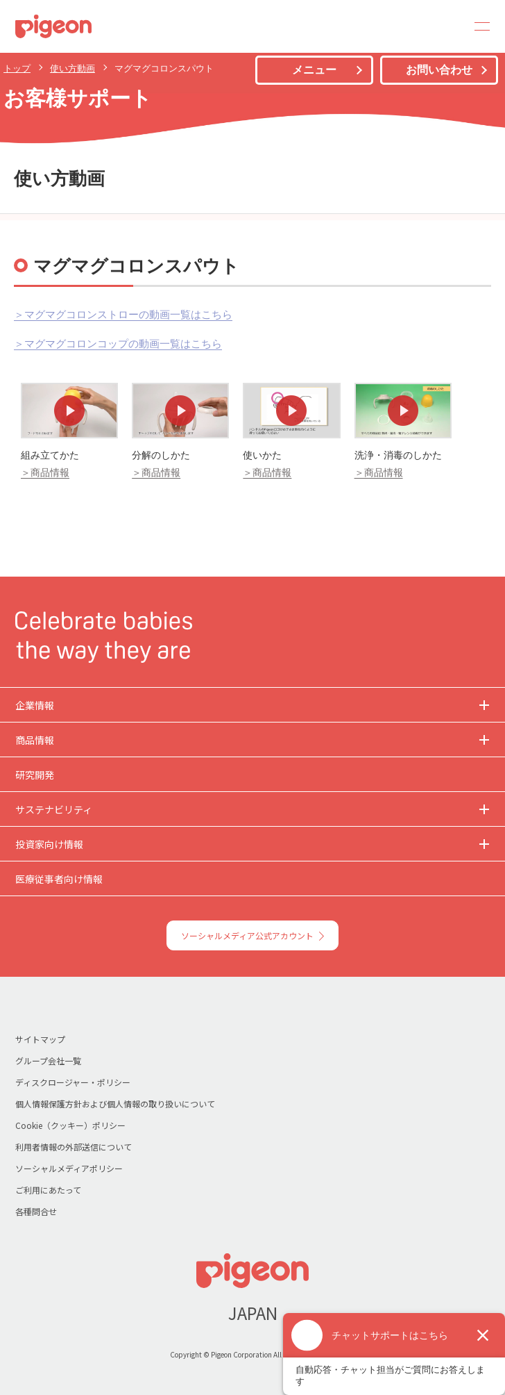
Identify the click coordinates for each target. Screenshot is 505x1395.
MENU (477, 26)
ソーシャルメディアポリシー (69, 1168)
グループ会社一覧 (48, 1060)
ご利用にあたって (48, 1190)
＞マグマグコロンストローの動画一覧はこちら (123, 314)
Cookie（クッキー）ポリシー (70, 1125)
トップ (17, 68)
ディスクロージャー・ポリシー (72, 1082)
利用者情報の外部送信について (73, 1147)
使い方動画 (72, 68)
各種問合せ (36, 1211)
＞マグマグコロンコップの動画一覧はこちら (118, 343)
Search (443, 26)
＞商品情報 (45, 472)
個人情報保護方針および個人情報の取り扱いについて (115, 1103)
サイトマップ (40, 1039)
